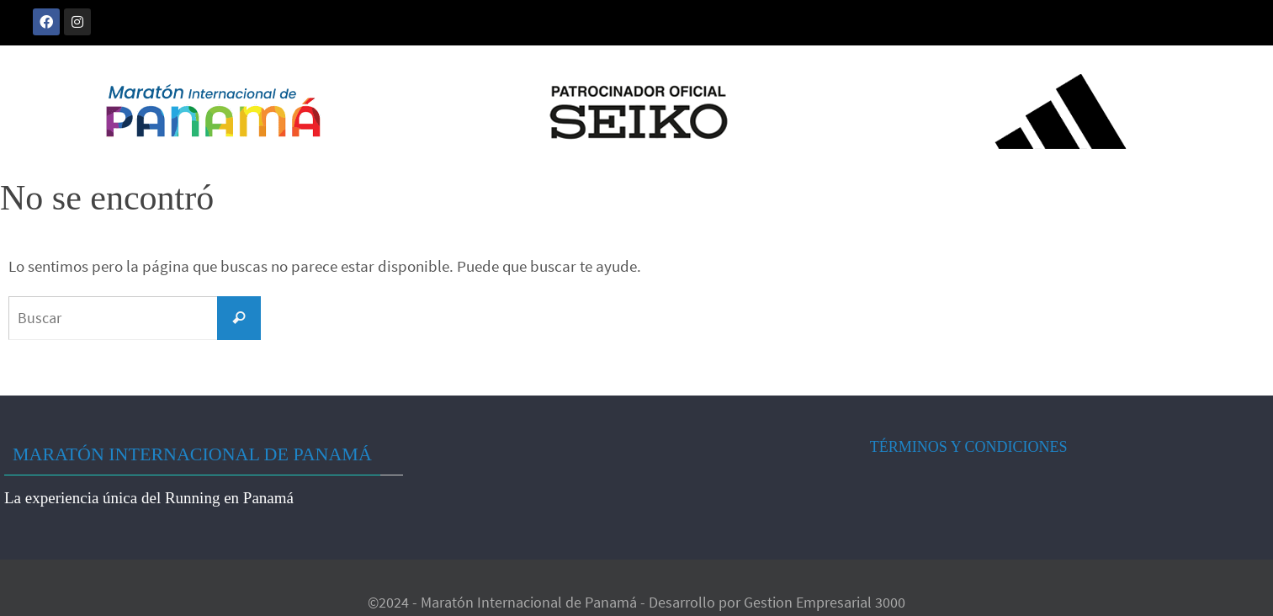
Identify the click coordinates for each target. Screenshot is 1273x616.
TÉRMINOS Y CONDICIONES (969, 446)
